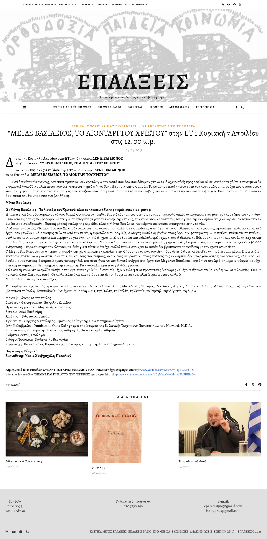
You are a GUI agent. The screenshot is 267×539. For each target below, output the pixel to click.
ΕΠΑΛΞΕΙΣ (133, 81)
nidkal (14, 384)
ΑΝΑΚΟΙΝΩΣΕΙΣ (120, 4)
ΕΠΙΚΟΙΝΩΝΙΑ (140, 4)
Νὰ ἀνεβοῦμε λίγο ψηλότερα (168, 126)
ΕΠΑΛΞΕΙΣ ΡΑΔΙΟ (69, 4)
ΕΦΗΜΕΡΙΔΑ (88, 4)
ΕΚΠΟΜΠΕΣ (103, 4)
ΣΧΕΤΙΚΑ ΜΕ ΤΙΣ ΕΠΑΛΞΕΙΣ (39, 4)
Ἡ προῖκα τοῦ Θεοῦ (193, 461)
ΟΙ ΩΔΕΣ (99, 468)
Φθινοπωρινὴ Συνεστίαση (24, 461)
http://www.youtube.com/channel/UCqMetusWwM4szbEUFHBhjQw (154, 374)
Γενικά (78, 126)
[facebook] (234, 4)
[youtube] (228, 4)
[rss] (223, 4)
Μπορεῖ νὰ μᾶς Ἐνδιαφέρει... (113, 126)
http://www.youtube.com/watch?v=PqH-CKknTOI (164, 369)
